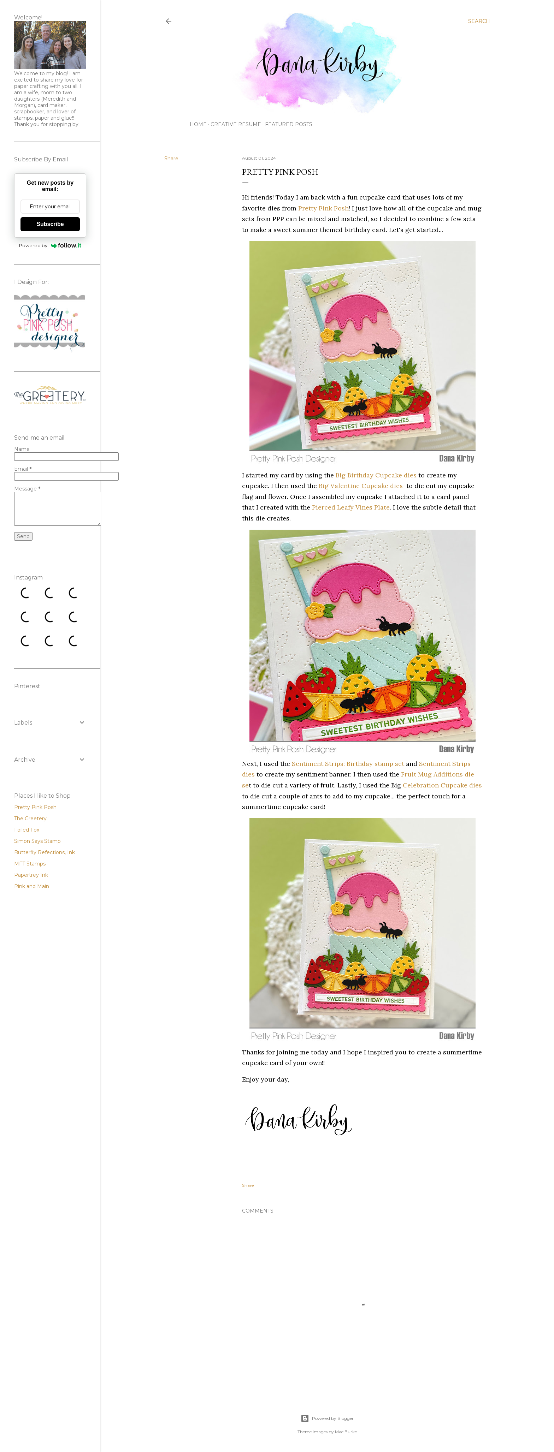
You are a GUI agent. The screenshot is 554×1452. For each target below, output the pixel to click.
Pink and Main (31, 886)
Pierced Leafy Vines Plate (351, 507)
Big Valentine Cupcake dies (361, 486)
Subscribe (50, 224)
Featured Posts (288, 124)
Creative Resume (236, 124)
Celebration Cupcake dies (442, 785)
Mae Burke (346, 1431)
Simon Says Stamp (37, 841)
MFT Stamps (30, 864)
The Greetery (30, 818)
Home (198, 124)
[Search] (479, 21)
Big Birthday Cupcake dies (376, 475)
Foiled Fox (26, 830)
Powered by (50, 245)
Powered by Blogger (327, 1418)
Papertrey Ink (31, 875)
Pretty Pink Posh (323, 208)
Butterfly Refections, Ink (44, 852)
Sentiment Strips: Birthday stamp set (348, 764)
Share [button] (171, 158)
